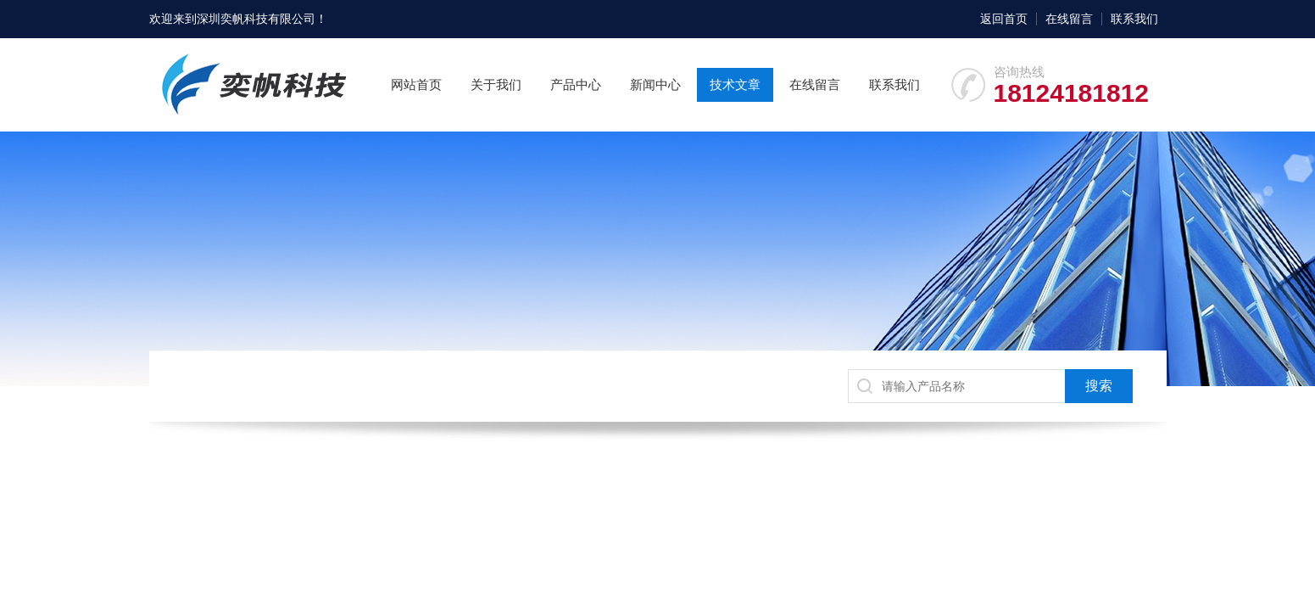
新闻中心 (655, 84)
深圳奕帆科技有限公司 (256, 18)
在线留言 (1069, 18)
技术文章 (735, 84)
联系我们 (1134, 18)
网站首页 (416, 84)
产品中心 (575, 84)
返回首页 (1004, 18)
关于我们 (496, 84)
